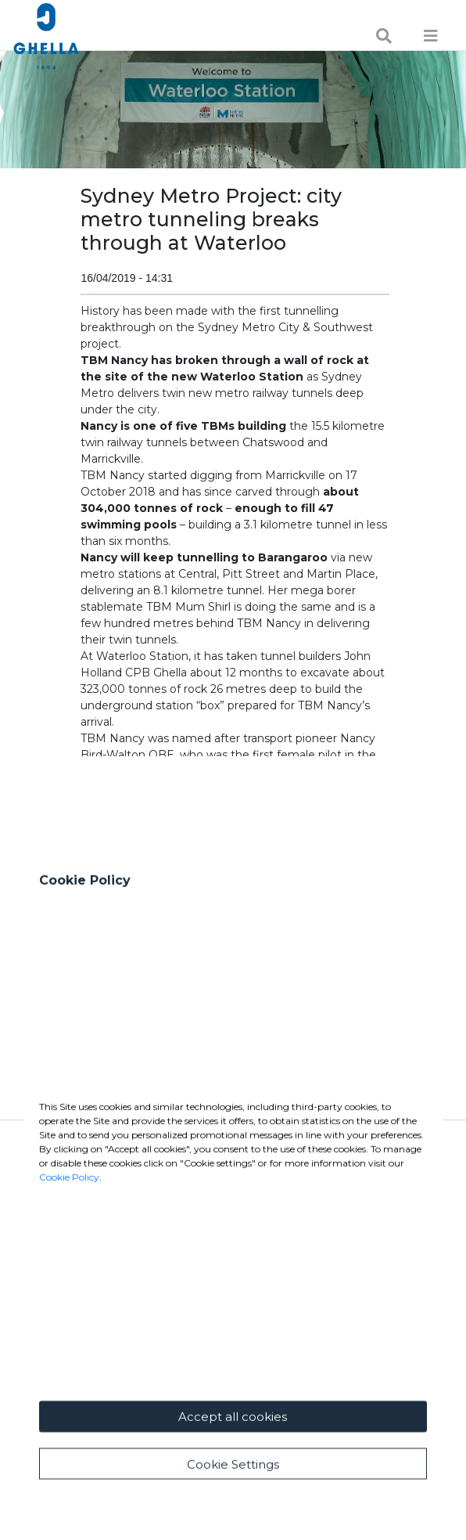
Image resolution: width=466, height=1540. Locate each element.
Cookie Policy (69, 1306)
